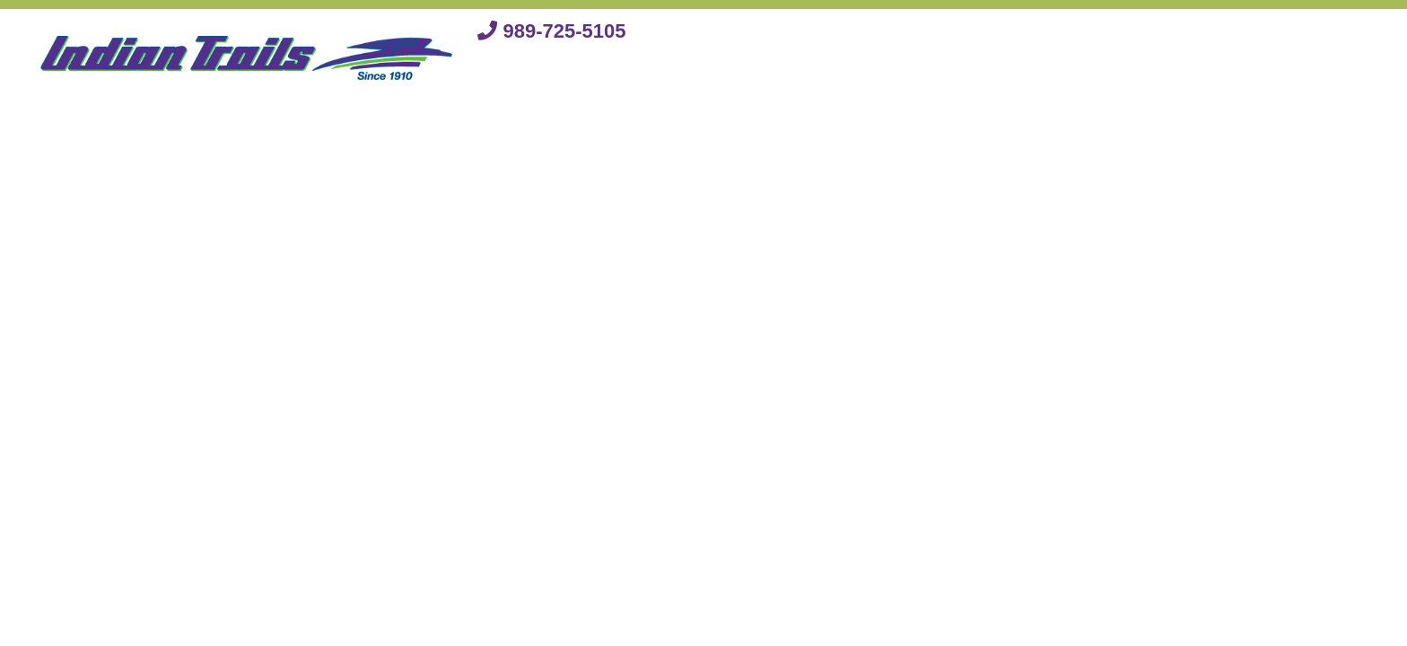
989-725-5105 (551, 31)
